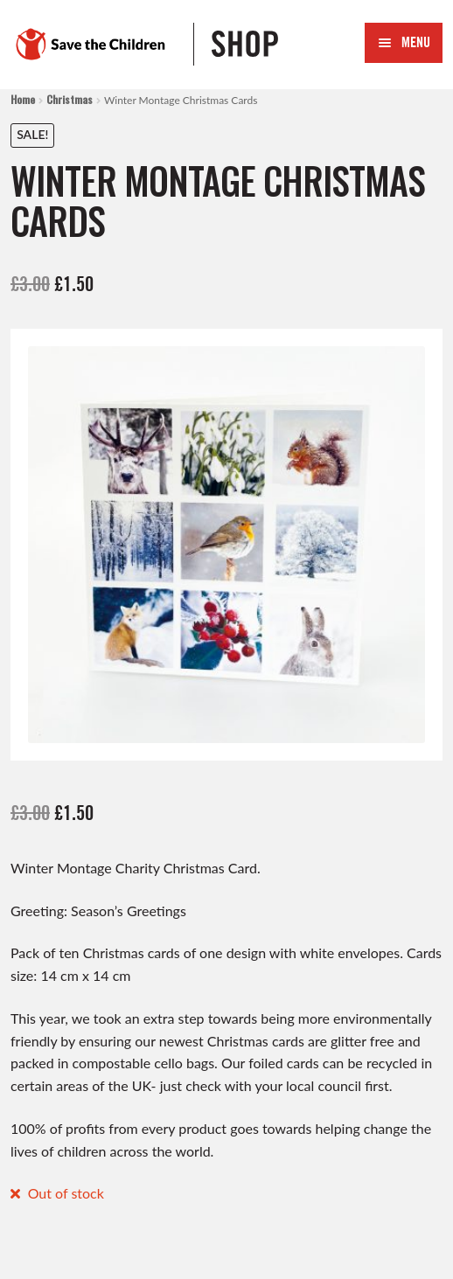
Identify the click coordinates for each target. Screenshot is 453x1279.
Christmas (69, 99)
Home (22, 99)
